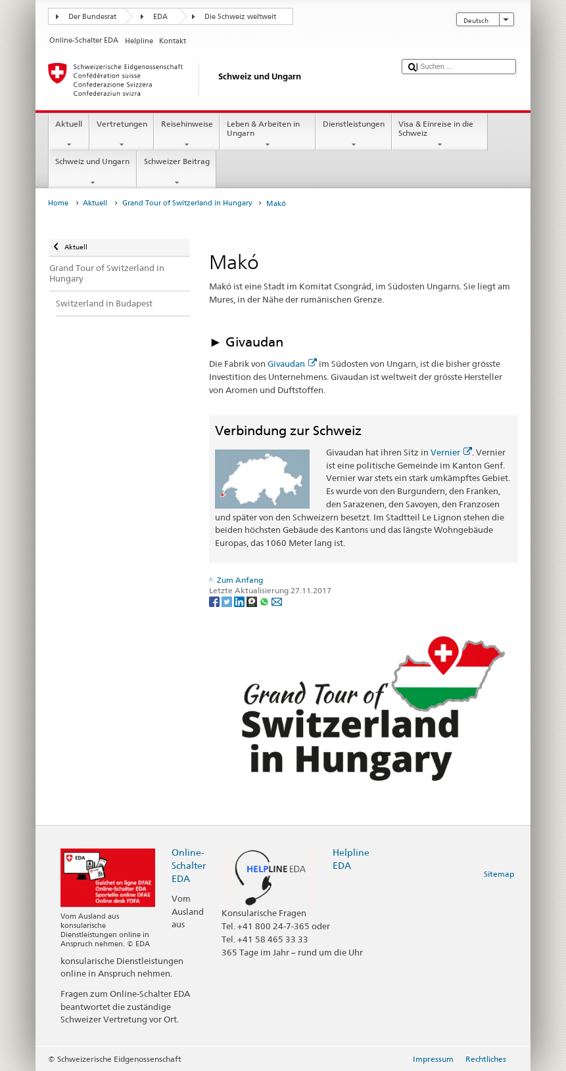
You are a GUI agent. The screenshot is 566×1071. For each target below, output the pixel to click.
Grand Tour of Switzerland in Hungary (187, 203)
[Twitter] (228, 601)
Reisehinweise (186, 134)
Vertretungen (121, 134)
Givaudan (292, 363)
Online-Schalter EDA (189, 865)
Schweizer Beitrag (176, 172)
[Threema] (253, 601)
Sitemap (499, 874)
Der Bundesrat (92, 16)
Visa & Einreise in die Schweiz (439, 134)
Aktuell (69, 134)
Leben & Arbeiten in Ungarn (267, 134)
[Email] (276, 601)
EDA (160, 16)
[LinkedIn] (240, 601)
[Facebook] (215, 601)
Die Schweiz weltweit (240, 16)
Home (58, 203)
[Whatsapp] (265, 601)
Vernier (451, 452)
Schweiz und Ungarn (92, 172)
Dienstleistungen (353, 134)
